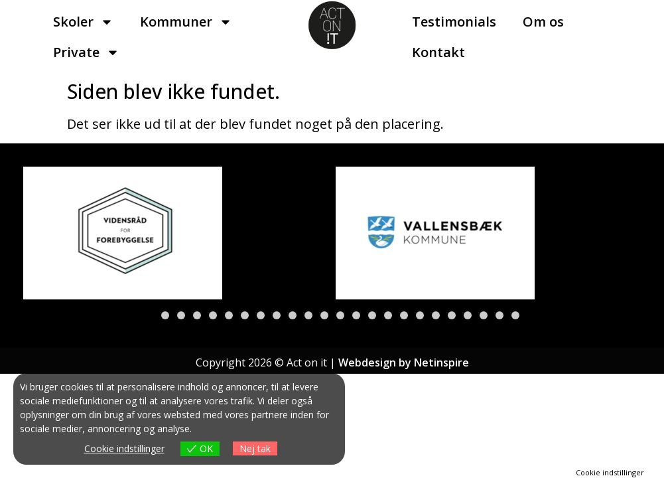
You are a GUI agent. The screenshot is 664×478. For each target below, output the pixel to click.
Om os (543, 22)
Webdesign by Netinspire (403, 362)
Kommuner (186, 22)
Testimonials (454, 22)
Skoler (83, 22)
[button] (149, 315)
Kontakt (438, 52)
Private (86, 52)
